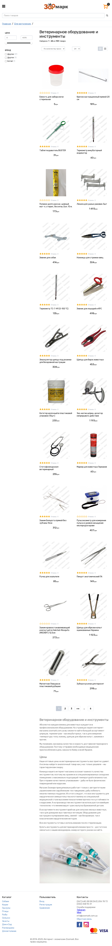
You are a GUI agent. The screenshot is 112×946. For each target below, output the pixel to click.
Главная (6, 23)
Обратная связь (84, 919)
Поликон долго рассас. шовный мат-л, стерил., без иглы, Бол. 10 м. (56, 205)
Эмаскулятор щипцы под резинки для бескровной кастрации (55, 360)
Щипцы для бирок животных (90, 359)
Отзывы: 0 (54, 93)
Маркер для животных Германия (92, 467)
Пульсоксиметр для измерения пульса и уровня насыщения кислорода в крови (91, 523)
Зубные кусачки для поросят (90, 684)
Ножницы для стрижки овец (90, 257)
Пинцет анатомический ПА (89, 576)
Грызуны (6, 908)
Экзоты (5, 921)
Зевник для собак (48, 257)
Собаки (5, 901)
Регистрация (46, 904)
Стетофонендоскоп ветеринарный (49, 468)
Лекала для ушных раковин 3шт (92, 204)
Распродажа (8, 928)
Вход (42, 901)
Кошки (5, 904)
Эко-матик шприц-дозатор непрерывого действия (90, 414)
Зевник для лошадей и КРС (89, 308)
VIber (79, 912)
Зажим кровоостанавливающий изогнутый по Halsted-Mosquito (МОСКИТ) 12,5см (55, 630)
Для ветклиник (22, 23)
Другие (10, 54)
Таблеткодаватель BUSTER (53, 150)
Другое (10, 57)
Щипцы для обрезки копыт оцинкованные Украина (89, 628)
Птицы (5, 911)
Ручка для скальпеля (49, 576)
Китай (10, 61)
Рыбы (4, 914)
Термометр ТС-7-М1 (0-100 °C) (54, 308)
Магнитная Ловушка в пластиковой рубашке (50, 685)
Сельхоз (6, 918)
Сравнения (45, 908)
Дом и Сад (7, 924)
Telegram (81, 910)
